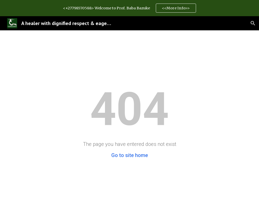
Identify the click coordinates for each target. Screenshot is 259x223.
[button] (253, 23)
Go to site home (129, 155)
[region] (129, 8)
